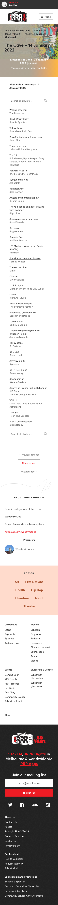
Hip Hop (37, 590)
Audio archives (12, 643)
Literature (22, 598)
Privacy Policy (12, 845)
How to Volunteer (14, 858)
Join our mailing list (29, 774)
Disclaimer (10, 840)
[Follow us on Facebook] (22, 805)
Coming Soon (12, 674)
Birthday (14, 228)
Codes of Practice (14, 836)
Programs (36, 634)
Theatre (29, 606)
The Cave (25, 30)
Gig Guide (10, 688)
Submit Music (12, 868)
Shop (7, 715)
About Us (10, 817)
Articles (35, 656)
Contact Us (11, 822)
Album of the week (40, 647)
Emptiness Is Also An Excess (25, 258)
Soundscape (37, 651)
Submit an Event (13, 701)
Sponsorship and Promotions (21, 876)
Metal (39, 598)
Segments (10, 634)
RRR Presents (12, 683)
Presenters (36, 643)
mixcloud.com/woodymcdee (20, 531)
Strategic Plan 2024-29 (17, 831)
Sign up (29, 793)
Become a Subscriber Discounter (22, 886)
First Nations (34, 582)
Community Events (15, 696)
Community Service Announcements (24, 895)
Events (8, 669)
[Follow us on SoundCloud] (35, 805)
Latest (8, 629)
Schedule (35, 629)
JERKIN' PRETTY (18, 170)
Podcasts (35, 638)
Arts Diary (10, 692)
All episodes (29, 463)
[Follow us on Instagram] (48, 805)
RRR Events (11, 679)
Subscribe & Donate (42, 669)
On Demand (11, 624)
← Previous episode (29, 454)
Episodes (9, 638)
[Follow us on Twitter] (10, 805)
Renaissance (16, 188)
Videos (34, 660)
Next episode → (29, 471)
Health (20, 590)
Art (17, 582)
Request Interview (14, 863)
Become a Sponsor (15, 881)
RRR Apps (29, 763)
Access (8, 826)
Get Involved (12, 854)
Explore (35, 624)
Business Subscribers (16, 891)
